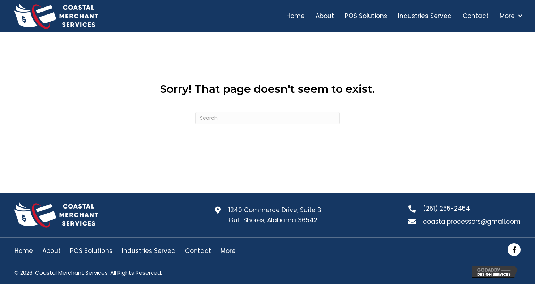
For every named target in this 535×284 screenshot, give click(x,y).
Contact (198, 251)
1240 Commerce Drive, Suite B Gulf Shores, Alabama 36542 (274, 215)
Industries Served (149, 251)
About (51, 251)
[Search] (267, 118)
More (228, 251)
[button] (514, 249)
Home (23, 251)
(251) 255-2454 (446, 208)
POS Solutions (91, 251)
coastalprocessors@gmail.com (472, 221)
